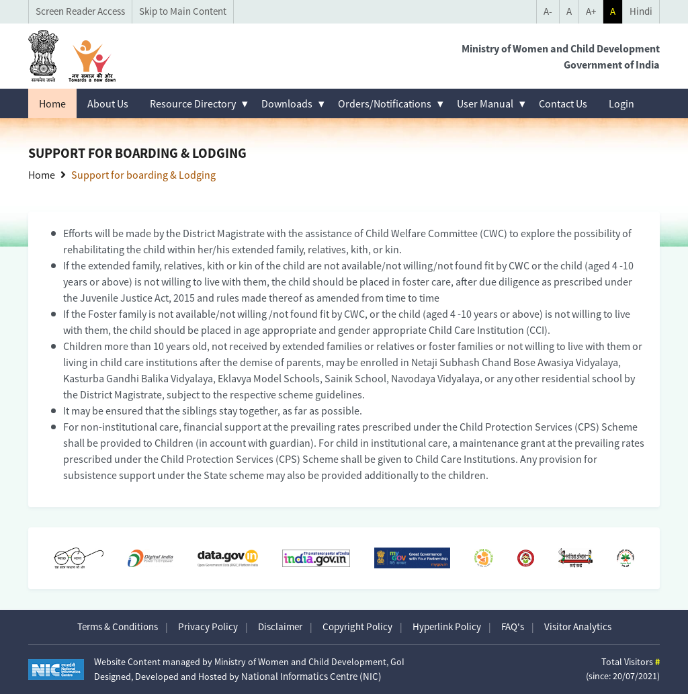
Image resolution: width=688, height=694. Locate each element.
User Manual (485, 103)
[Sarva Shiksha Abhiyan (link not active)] (575, 558)
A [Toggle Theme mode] (612, 11)
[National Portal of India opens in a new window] (316, 558)
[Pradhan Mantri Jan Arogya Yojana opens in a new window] (625, 558)
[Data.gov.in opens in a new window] (227, 558)
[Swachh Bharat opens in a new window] (79, 558)
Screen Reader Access (80, 11)
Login (621, 103)
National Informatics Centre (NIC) (311, 676)
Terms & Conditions (117, 626)
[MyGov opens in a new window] (412, 558)
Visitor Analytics (577, 626)
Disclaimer (280, 626)
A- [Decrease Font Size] (548, 11)
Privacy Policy (208, 626)
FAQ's (512, 626)
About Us (107, 103)
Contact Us (563, 103)
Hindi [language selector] (641, 11)
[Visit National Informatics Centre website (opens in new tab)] (56, 669)
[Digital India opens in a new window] (150, 558)
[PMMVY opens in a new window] (483, 558)
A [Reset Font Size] (569, 11)
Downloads (286, 103)
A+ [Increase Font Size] (591, 11)
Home (52, 103)
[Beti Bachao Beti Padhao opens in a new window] (525, 558)
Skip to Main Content (182, 11)
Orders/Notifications (384, 103)
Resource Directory (193, 103)
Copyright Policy (357, 626)
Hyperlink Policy (447, 626)
